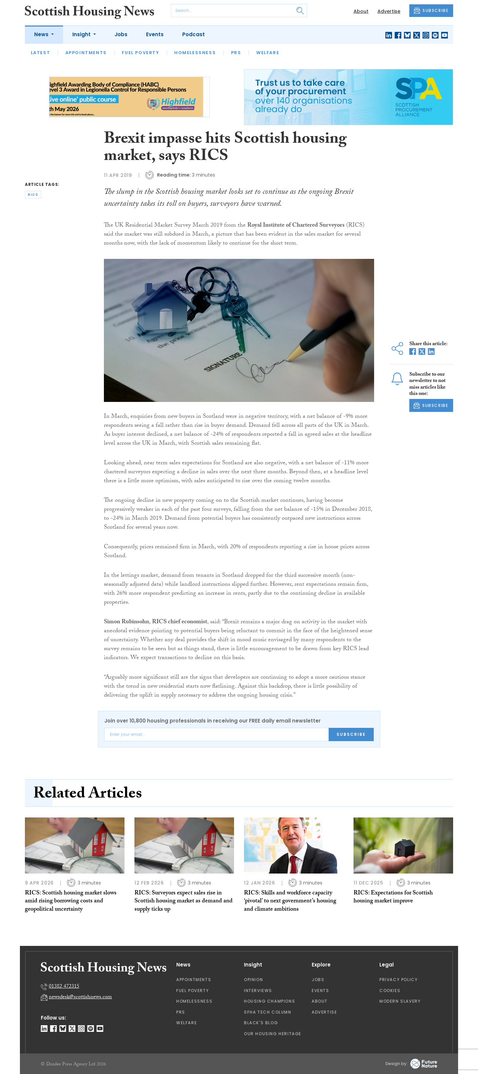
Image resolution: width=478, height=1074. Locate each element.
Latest (40, 52)
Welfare (267, 52)
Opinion (253, 979)
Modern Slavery (400, 1001)
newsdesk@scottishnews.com (80, 997)
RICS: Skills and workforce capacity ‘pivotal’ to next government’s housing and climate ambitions (290, 901)
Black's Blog (261, 1023)
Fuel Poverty (140, 52)
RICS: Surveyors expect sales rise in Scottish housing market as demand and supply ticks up (183, 901)
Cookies (389, 990)
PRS (236, 52)
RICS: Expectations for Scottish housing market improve (393, 897)
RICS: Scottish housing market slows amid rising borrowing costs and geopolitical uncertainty (71, 901)
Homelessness (195, 52)
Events (155, 34)
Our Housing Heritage (272, 1033)
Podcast (193, 34)
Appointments (86, 52)
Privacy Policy (398, 979)
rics (33, 194)
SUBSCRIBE (431, 11)
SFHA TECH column (267, 1012)
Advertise (388, 11)
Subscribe (351, 734)
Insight (82, 34)
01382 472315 (64, 986)
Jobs (121, 34)
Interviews (258, 990)
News (42, 34)
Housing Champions (269, 1001)
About (361, 11)
